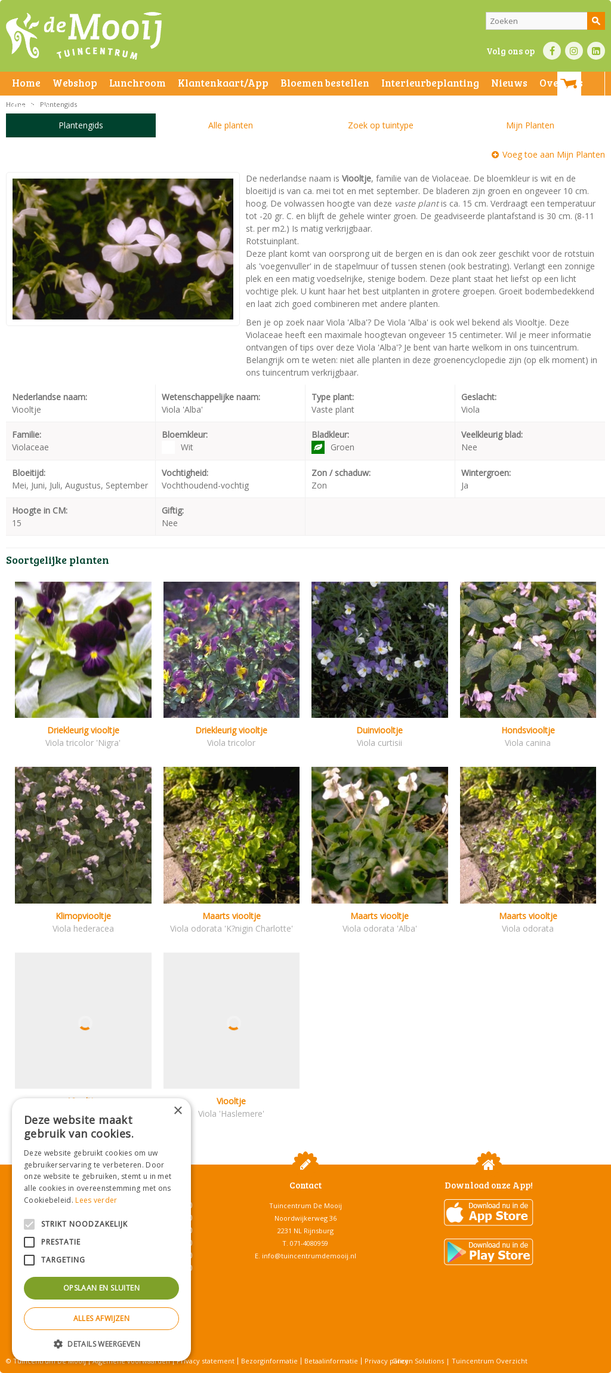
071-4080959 (309, 1243)
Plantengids (80, 125)
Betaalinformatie (331, 1360)
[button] (101, 1343)
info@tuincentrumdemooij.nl (309, 1255)
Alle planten (230, 125)
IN (574, 51)
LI (596, 51)
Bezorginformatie (269, 1360)
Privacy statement (205, 1360)
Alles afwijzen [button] (101, 1318)
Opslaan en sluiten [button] (101, 1288)
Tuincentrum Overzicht (489, 1360)
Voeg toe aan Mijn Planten (553, 154)
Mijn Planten (530, 125)
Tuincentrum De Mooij (305, 1205)
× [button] (177, 1111)
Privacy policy (387, 1360)
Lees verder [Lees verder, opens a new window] (96, 1200)
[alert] (101, 1229)
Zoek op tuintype (380, 125)
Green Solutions (418, 1360)
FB (552, 51)
